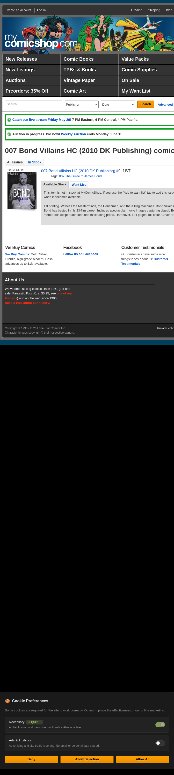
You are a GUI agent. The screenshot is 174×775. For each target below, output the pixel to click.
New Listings (20, 69)
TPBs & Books (80, 69)
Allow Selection (87, 759)
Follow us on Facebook (80, 254)
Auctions (16, 80)
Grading (136, 10)
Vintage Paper (79, 80)
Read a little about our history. (27, 303)
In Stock (34, 162)
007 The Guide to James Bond (80, 176)
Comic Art (75, 91)
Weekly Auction (73, 134)
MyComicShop (41, 41)
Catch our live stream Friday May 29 (41, 120)
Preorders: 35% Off (27, 91)
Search (145, 104)
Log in (41, 10)
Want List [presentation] (79, 184)
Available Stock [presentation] (54, 184)
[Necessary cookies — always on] (160, 724)
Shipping (154, 10)
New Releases (21, 59)
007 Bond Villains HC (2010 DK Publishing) (78, 171)
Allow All (142, 759)
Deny (31, 759)
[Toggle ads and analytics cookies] (160, 743)
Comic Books (79, 59)
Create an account (18, 10)
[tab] (55, 184)
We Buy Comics (17, 254)
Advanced (165, 104)
